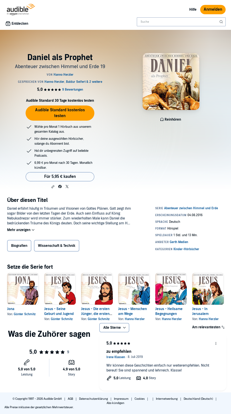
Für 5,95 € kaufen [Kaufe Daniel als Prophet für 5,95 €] (60, 176)
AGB (71, 399)
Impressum (121, 399)
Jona (10, 309)
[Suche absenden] (222, 21)
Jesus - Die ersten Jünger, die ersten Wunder (95, 314)
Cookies (140, 399)
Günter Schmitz (25, 314)
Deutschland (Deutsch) (199, 399)
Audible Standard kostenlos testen (60, 113)
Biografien (19, 246)
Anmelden (213, 9)
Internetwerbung (167, 399)
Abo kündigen (115, 403)
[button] (53, 187)
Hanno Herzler (135, 319)
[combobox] (181, 21)
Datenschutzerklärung (94, 399)
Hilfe (193, 9)
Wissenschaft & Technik (56, 246)
